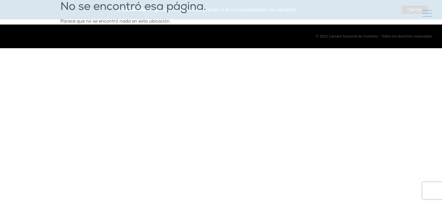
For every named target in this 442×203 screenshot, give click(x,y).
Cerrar (414, 9)
